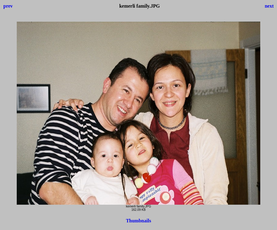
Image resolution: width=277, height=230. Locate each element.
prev (8, 6)
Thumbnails (138, 220)
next (269, 6)
